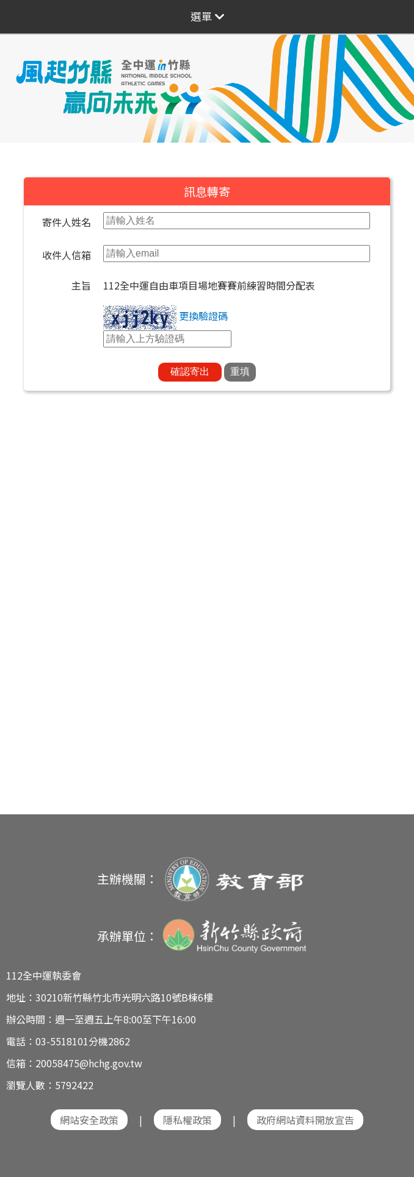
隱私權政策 (187, 1119)
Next (393, 80)
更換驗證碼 (203, 315)
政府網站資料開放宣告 (305, 1119)
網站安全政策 (89, 1119)
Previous (21, 80)
